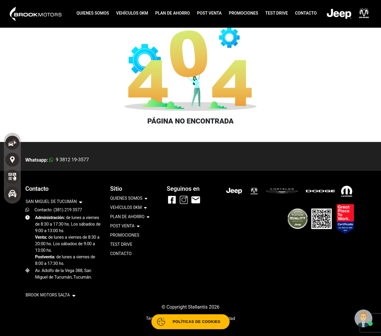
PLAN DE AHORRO (172, 13)
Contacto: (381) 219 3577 (58, 209)
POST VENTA (209, 13)
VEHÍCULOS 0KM (132, 13)
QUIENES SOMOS (92, 13)
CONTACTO (306, 13)
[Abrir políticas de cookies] (190, 321)
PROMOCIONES (243, 13)
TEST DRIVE (276, 13)
